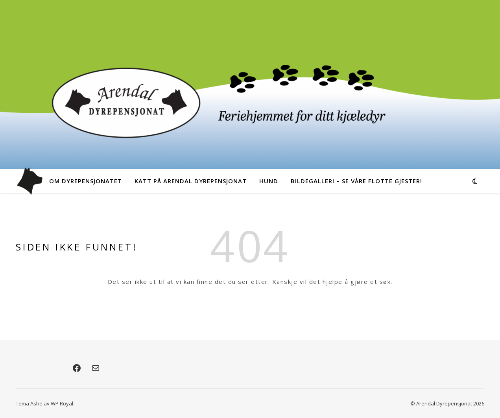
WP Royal (62, 403)
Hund (268, 181)
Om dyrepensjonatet (85, 181)
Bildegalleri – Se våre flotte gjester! (356, 181)
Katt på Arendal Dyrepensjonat (191, 181)
